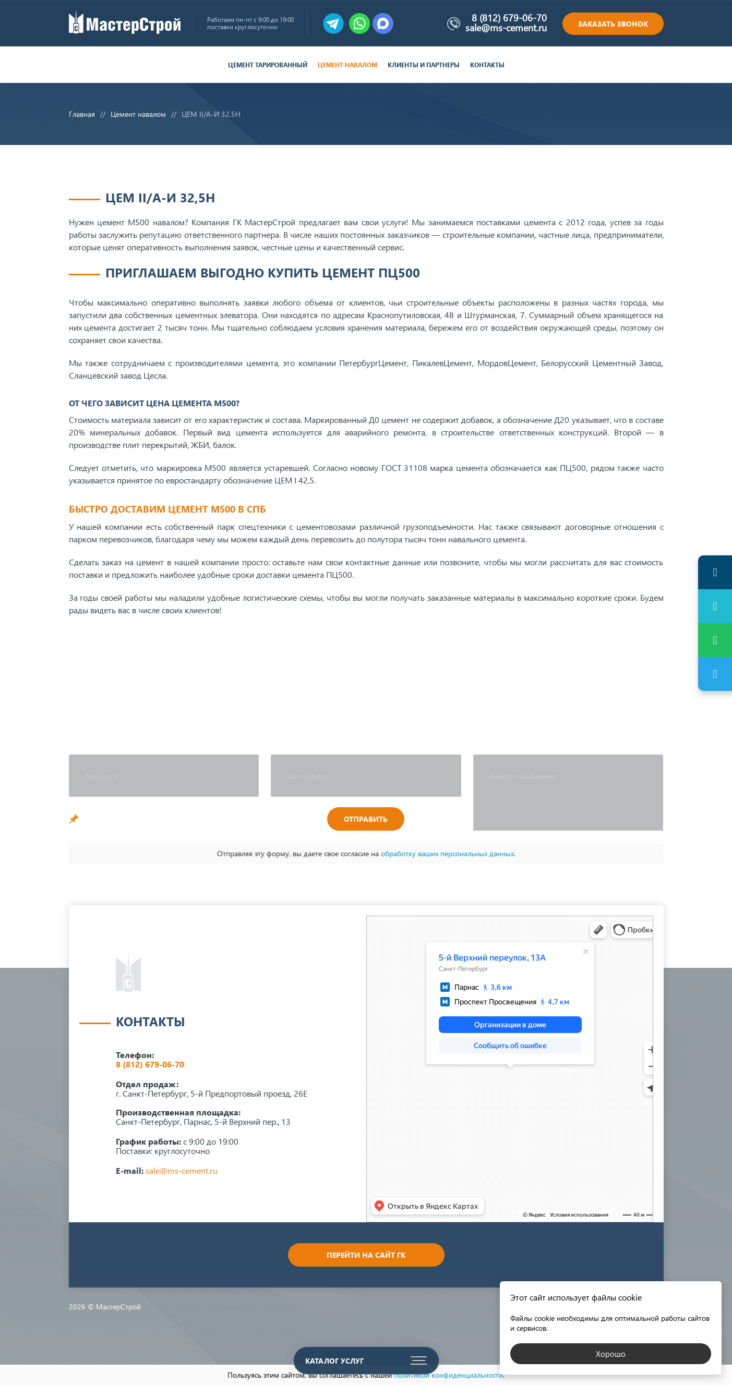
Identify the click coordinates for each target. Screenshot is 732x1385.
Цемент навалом (347, 65)
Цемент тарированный (267, 65)
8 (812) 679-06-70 (509, 17)
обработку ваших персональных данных (447, 853)
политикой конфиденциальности (448, 1375)
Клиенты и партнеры (424, 65)
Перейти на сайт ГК (366, 1255)
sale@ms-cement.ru (506, 27)
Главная (82, 114)
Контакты (487, 65)
